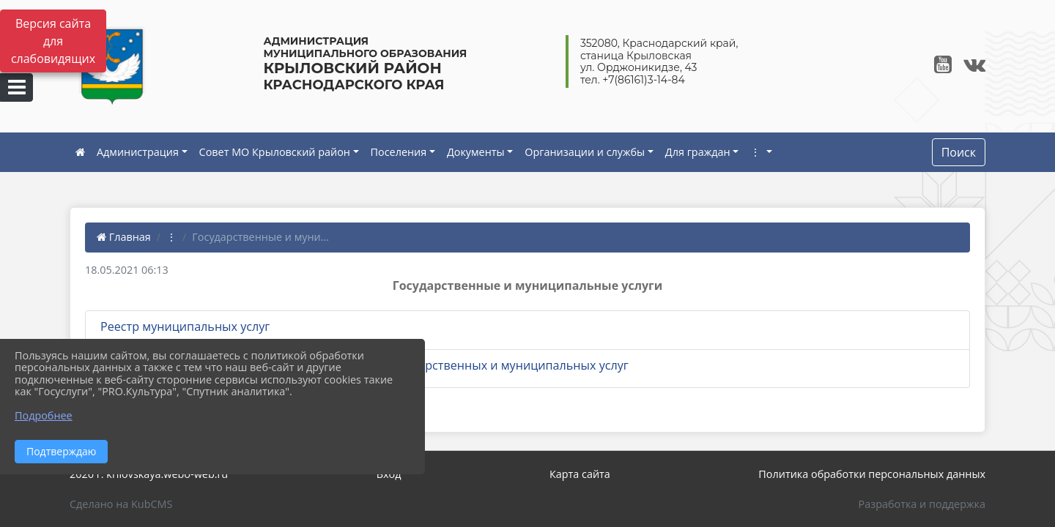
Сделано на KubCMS (121, 504)
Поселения (399, 152)
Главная (124, 237)
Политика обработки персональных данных (871, 474)
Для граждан (697, 152)
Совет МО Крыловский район (274, 152)
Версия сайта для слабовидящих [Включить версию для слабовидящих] (53, 41)
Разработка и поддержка (922, 504)
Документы (476, 152)
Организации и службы (585, 152)
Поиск (958, 152)
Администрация (138, 152)
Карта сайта (579, 474)
